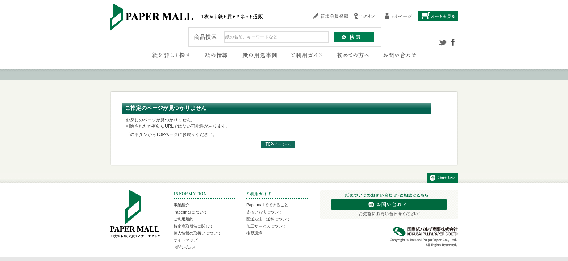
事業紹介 (181, 205)
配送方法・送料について (268, 219)
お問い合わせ (185, 247)
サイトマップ (185, 240)
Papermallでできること (267, 205)
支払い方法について (264, 212)
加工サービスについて (266, 226)
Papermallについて (191, 212)
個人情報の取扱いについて (197, 233)
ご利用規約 (183, 219)
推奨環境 (254, 233)
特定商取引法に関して (193, 226)
